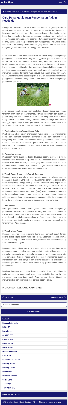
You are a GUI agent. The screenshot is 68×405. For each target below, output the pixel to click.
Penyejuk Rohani (9, 376)
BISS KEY (6, 327)
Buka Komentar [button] (34, 311)
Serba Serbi (7, 380)
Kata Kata (6, 355)
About (21, 402)
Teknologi (6, 384)
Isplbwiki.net (7, 2)
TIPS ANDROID (8, 388)
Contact (28, 402)
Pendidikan (7, 372)
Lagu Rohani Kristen (11, 359)
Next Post (9, 297)
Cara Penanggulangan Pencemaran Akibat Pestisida (29, 19)
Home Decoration (9, 351)
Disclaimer (43, 402)
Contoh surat (7, 343)
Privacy (35, 402)
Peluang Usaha (8, 367)
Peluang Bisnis (8, 363)
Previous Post (57, 297)
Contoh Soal (7, 339)
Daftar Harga (7, 347)
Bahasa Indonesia (10, 323)
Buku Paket (7, 331)
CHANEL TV (7, 335)
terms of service (55, 402)
